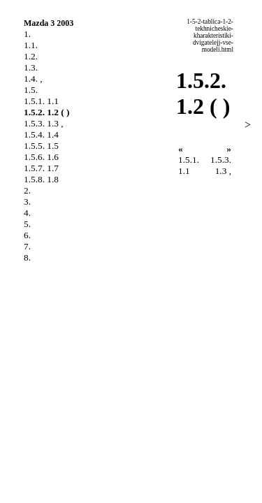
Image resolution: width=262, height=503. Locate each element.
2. (27, 190)
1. (27, 34)
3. (27, 201)
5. (27, 224)
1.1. (31, 45)
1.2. (31, 56)
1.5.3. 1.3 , (44, 123)
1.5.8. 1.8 (41, 179)
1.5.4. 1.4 (41, 134)
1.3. (31, 67)
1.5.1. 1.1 (41, 101)
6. (27, 235)
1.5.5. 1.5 (41, 145)
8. (27, 257)
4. (27, 212)
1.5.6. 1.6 (41, 157)
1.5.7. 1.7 (41, 168)
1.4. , (33, 78)
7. (27, 246)
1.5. (31, 90)
